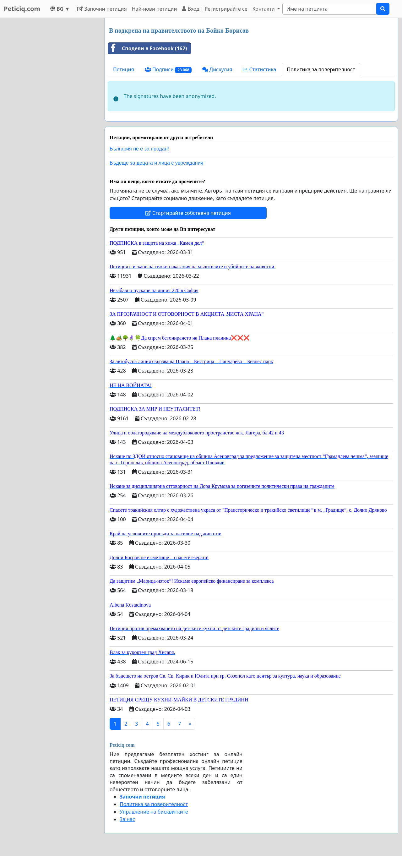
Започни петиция (102, 8)
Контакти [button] (264, 8)
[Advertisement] (50, 112)
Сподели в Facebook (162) (147, 48)
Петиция (123, 69)
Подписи (168, 69)
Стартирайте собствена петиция (188, 213)
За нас (127, 819)
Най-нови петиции (154, 8)
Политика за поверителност (321, 69)
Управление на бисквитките (154, 811)
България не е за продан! (139, 148)
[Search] (329, 9)
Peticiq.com (22, 8)
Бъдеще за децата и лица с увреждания (156, 163)
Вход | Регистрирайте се (214, 8)
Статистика (259, 69)
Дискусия (217, 69)
